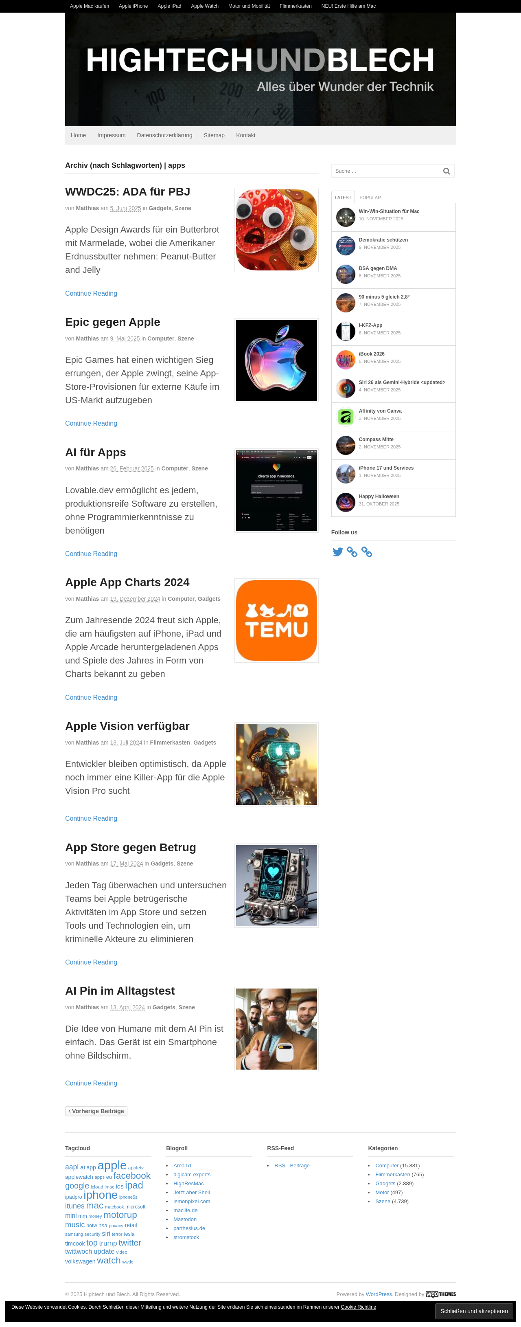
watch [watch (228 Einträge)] (108, 1260)
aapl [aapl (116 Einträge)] (72, 1167)
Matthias (87, 208)
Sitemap (214, 135)
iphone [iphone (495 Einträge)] (100, 1195)
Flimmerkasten (296, 6)
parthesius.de (189, 1228)
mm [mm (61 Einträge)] (82, 1216)
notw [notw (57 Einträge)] (91, 1225)
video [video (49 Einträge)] (121, 1252)
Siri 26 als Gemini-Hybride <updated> (402, 382)
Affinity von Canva (380, 411)
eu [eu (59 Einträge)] (109, 1177)
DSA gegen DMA (378, 268)
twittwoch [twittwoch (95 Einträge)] (78, 1251)
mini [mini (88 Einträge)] (71, 1215)
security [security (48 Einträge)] (93, 1234)
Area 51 (182, 1165)
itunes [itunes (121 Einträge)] (75, 1206)
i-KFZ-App (371, 325)
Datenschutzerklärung (165, 135)
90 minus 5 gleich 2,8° (384, 297)
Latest (343, 197)
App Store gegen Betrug (130, 847)
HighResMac (188, 1183)
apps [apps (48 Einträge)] (100, 1177)
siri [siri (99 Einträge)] (106, 1233)
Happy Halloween (379, 496)
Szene (183, 208)
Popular (370, 197)
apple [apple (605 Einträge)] (112, 1165)
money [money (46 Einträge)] (95, 1216)
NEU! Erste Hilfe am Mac (349, 6)
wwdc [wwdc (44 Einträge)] (127, 1261)
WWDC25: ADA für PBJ (127, 191)
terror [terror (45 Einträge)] (117, 1234)
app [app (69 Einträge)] (91, 1167)
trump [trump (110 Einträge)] (108, 1243)
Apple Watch (205, 6)
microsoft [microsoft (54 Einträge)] (135, 1207)
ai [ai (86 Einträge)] (82, 1167)
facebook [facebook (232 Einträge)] (132, 1176)
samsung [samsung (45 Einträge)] (74, 1234)
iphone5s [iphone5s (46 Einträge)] (128, 1197)
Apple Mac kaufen (89, 6)
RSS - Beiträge (292, 1165)
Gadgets (160, 208)
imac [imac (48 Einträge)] (109, 1186)
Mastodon (185, 1219)
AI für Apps (95, 452)
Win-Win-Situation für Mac (389, 211)
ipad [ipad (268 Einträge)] (134, 1185)
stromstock (186, 1237)
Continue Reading (91, 293)
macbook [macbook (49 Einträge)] (114, 1206)
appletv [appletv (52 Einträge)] (136, 1168)
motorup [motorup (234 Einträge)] (120, 1215)
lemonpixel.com (191, 1201)
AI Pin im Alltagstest (120, 990)
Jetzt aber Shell (191, 1192)
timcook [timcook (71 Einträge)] (75, 1243)
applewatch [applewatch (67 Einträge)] (79, 1177)
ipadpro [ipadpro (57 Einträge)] (73, 1197)
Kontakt (245, 135)
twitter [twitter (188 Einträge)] (129, 1242)
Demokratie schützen (383, 240)
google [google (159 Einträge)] (77, 1185)
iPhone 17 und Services (386, 468)
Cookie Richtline (359, 1307)
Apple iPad (169, 6)
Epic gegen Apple (112, 322)
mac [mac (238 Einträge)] (94, 1205)
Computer (160, 338)
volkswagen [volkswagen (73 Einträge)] (80, 1261)
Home (78, 135)
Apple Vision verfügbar (127, 726)
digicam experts (191, 1174)
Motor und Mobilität (249, 6)
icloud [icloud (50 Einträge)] (97, 1186)
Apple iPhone (133, 6)
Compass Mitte (376, 439)
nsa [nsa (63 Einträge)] (103, 1225)
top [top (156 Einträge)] (91, 1242)
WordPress (379, 1294)
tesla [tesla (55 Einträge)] (129, 1234)
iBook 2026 (372, 354)
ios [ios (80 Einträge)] (120, 1186)
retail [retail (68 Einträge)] (131, 1225)
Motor (382, 1192)
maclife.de (185, 1210)
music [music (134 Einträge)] (75, 1224)
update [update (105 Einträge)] (104, 1251)
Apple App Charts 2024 (127, 582)
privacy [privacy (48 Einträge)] (116, 1225)
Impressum (111, 135)
